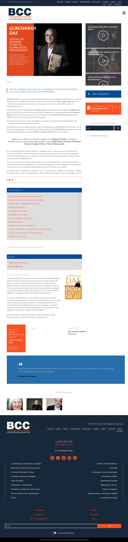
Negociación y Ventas (109, 485)
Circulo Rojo (69, 540)
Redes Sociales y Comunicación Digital (102, 493)
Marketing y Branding (109, 481)
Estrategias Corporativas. (44, 211)
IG (49, 540)
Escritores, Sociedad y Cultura (22, 472)
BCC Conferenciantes (39, 519)
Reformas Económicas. (44, 207)
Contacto (93, 510)
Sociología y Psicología (108, 498)
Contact (13, 348)
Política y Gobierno (110, 489)
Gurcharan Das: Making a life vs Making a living (103, 53)
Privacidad (94, 514)
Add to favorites (98, 94)
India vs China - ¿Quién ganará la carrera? (44, 203)
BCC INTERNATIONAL (64, 451)
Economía (113, 468)
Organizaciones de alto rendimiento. (44, 225)
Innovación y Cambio (109, 476)
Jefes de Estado (17, 481)
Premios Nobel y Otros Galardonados (25, 493)
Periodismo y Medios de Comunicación (25, 489)
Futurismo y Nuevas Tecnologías (23, 476)
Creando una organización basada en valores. (44, 196)
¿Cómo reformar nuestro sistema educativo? (44, 233)
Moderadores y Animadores (21, 485)
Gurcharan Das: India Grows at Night (103, 28)
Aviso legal (39, 510)
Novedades (39, 514)
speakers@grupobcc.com (64, 444)
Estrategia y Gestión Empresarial (37, 92)
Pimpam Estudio (83, 540)
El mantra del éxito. (44, 222)
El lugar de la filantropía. (44, 236)
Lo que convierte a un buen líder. (44, 218)
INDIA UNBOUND (44, 266)
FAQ (94, 519)
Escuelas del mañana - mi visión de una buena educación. (44, 229)
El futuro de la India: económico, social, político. (44, 200)
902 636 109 (65, 441)
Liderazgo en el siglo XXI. (44, 214)
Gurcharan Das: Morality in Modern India (101, 78)
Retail (13, 498)
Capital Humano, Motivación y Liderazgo (31, 89)
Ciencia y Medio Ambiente (107, 464)
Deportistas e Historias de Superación (25, 468)
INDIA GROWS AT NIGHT (44, 263)
